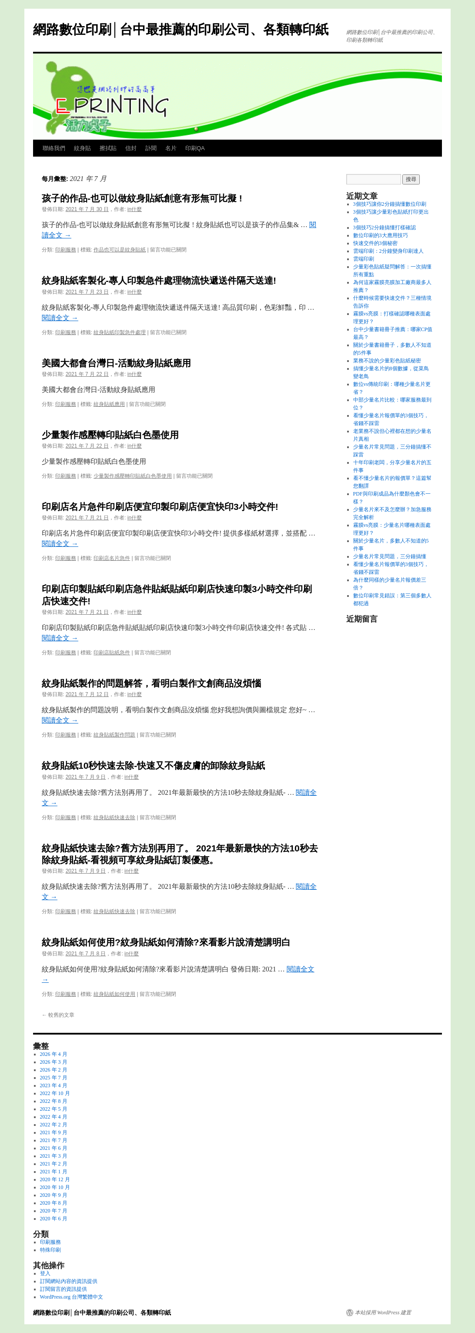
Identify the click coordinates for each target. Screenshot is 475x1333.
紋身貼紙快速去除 (114, 817)
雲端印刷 (363, 259)
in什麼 (134, 209)
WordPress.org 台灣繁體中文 (71, 1297)
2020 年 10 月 (55, 1187)
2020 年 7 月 (53, 1211)
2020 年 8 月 (53, 1203)
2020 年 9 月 (53, 1195)
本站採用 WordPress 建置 (383, 1313)
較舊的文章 (58, 1015)
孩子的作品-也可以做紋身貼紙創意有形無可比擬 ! (142, 198)
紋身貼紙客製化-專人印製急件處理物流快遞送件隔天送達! (159, 280)
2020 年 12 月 (55, 1179)
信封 (131, 148)
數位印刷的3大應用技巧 (380, 235)
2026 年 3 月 (53, 1062)
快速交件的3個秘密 (375, 243)
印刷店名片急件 (112, 558)
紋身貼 (82, 148)
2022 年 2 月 (53, 1125)
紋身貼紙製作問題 (114, 735)
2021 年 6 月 (53, 1148)
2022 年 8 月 (53, 1101)
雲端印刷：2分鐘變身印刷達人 (388, 251)
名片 (171, 148)
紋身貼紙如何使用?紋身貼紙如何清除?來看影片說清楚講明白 (166, 942)
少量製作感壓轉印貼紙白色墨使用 (110, 435)
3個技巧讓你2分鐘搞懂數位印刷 (389, 204)
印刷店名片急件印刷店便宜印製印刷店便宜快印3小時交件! (160, 507)
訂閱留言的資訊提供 (63, 1289)
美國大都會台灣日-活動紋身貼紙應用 (116, 363)
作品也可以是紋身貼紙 (120, 250)
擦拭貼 (108, 148)
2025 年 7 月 (53, 1078)
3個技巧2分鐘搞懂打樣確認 (384, 227)
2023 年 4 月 (53, 1085)
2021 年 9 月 (53, 1132)
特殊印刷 (50, 1250)
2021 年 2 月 (53, 1164)
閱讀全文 (60, 318)
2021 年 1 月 (53, 1172)
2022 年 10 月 (55, 1093)
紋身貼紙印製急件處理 (120, 332)
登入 (45, 1273)
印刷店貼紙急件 (112, 653)
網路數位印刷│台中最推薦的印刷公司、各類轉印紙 (180, 29)
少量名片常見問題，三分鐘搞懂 (389, 556)
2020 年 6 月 (53, 1219)
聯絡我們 (54, 148)
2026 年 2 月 (53, 1070)
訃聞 (151, 148)
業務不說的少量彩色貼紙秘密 (387, 361)
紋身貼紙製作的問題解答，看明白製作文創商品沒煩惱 (151, 683)
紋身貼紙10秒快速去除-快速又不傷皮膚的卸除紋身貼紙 (153, 765)
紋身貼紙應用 (109, 404)
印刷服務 (65, 250)
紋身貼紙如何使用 (114, 994)
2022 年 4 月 (53, 1117)
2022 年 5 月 (53, 1109)
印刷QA (195, 148)
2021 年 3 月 (53, 1156)
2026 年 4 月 (53, 1054)
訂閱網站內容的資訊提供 (68, 1281)
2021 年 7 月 (53, 1140)
